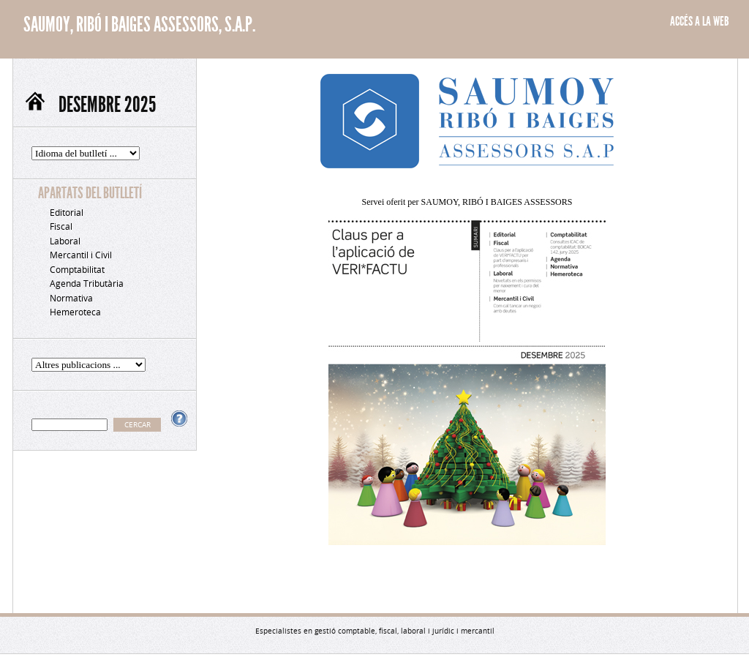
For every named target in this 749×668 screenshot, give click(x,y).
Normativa (71, 298)
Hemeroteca (75, 312)
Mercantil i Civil (81, 254)
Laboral (65, 241)
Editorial (66, 212)
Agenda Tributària (87, 283)
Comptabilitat (77, 269)
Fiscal (61, 226)
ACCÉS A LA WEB (699, 21)
